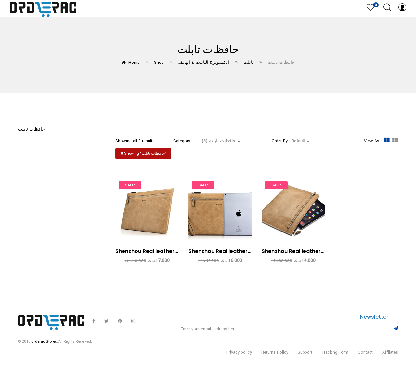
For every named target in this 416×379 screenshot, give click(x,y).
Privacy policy (239, 355)
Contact (365, 355)
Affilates (390, 355)
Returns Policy (274, 355)
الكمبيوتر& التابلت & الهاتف (203, 62)
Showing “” (143, 153)
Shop (159, 62)
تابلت (248, 62)
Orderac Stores (44, 344)
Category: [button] (206, 141)
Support (305, 355)
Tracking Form (335, 355)
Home (134, 62)
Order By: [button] (290, 141)
